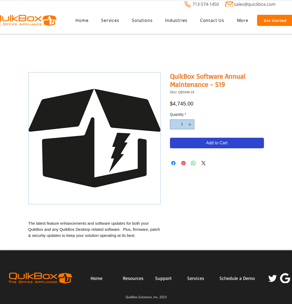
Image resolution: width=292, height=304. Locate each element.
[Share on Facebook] (173, 163)
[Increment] (190, 124)
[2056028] (285, 278)
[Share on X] (203, 163)
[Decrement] (174, 124)
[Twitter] (273, 278)
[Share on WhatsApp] (193, 163)
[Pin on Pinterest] (183, 163)
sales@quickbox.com (255, 4)
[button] (110, 20)
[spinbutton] (182, 124)
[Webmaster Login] (32, 287)
